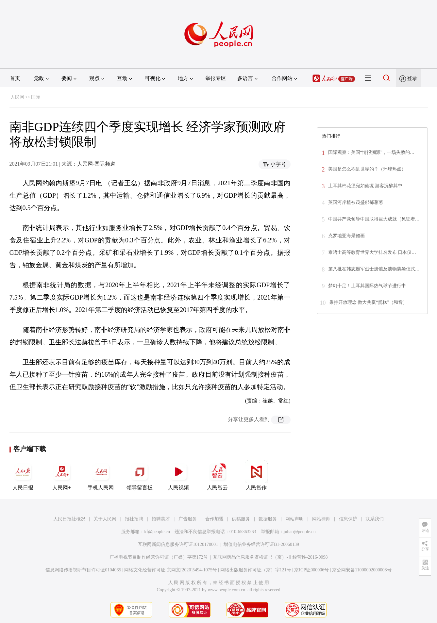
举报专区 (215, 78)
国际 (35, 97)
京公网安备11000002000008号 (361, 569)
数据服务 (268, 518)
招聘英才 (161, 518)
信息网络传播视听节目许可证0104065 (83, 569)
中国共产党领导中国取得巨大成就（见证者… (374, 219)
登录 (412, 78)
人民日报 (22, 475)
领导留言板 (139, 475)
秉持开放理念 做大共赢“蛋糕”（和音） (368, 302)
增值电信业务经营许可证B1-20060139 (261, 544)
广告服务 (187, 518)
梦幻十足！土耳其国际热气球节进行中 (367, 285)
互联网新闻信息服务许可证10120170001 (178, 544)
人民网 (17, 97)
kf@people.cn (157, 531)
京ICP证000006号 (311, 569)
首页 (15, 78)
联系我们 (374, 518)
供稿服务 (241, 518)
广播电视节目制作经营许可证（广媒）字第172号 (158, 557)
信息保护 (348, 518)
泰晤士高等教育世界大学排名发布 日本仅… (372, 252)
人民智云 (217, 475)
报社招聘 (134, 518)
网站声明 (294, 518)
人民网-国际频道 (96, 164)
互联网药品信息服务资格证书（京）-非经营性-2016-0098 (270, 557)
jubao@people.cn (300, 531)
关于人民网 (104, 518)
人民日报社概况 (69, 518)
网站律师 (321, 518)
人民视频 (178, 475)
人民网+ (61, 475)
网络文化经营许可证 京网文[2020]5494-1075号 (170, 569)
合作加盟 (214, 518)
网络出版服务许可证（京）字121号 (255, 569)
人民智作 (256, 475)
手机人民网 (101, 475)
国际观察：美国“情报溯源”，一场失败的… (371, 152)
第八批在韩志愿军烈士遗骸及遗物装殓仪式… (374, 269)
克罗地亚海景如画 (346, 235)
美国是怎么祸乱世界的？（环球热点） (367, 169)
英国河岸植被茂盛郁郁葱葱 (355, 202)
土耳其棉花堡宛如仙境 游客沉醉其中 (365, 185)
